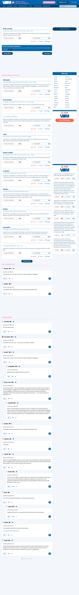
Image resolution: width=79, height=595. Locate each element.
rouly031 (6, 454)
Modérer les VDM (63, 2)
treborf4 (6, 522)
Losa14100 (6, 321)
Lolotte (10, 506)
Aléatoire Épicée (22, 6)
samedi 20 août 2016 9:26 (8, 272)
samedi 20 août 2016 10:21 (12, 510)
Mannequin (6, 80)
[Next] (31, 558)
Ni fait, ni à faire (7, 29)
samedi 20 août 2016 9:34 (8, 442)
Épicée (15, 6)
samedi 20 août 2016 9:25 (8, 340)
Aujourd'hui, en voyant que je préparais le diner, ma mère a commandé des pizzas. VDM (23, 104)
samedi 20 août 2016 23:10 (12, 369)
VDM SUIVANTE (47, 53)
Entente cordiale (8, 152)
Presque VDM (46, 6)
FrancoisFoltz (7, 337)
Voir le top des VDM (64, 120)
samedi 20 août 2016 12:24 (12, 406)
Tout (4, 6)
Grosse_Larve (7, 382)
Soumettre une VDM (49, 2)
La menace (6, 171)
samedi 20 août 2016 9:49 (8, 495)
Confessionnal (37, 6)
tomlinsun (6, 439)
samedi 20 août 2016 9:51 (8, 525)
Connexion (74, 2)
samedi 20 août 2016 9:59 (8, 543)
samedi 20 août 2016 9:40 (8, 457)
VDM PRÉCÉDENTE (7, 53)
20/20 (5, 134)
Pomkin (10, 471)
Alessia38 (10, 403)
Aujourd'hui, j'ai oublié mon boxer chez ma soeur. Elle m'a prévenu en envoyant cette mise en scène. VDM (26, 249)
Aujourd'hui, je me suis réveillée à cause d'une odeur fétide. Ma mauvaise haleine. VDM (64, 174)
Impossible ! (6, 227)
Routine (5, 209)
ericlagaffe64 (11, 366)
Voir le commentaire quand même (11, 531)
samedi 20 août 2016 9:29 (8, 287)
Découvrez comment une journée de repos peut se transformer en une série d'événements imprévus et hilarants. (27, 48)
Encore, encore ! (27, 261)
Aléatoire (9, 6)
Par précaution (7, 100)
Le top (30, 6)
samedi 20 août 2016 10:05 (12, 475)
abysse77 (6, 268)
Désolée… (6, 189)
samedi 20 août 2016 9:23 (8, 325)
